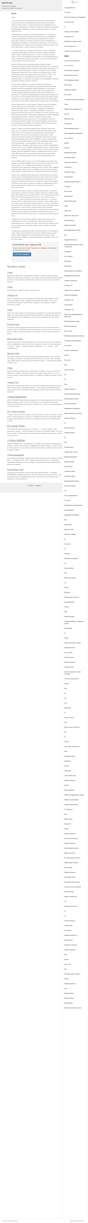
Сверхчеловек (68, 925)
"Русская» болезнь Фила (71, 678)
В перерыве (67, 251)
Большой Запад (68, 447)
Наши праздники (69, 790)
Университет (68, 167)
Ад (65, 582)
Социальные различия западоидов (74, 99)
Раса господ (67, 94)
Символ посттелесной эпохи (72, 51)
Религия (66, 148)
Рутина (66, 607)
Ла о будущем (68, 809)
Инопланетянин (69, 510)
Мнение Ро (67, 824)
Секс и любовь (68, 138)
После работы (68, 256)
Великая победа (69, 998)
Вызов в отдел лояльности (72, 727)
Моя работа (67, 261)
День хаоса (67, 964)
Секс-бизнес (68, 345)
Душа (9, 272)
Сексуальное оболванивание (72, 340)
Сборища (67, 553)
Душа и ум (12, 295)
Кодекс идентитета (69, 853)
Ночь (65, 751)
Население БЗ (68, 466)
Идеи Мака (67, 707)
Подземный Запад (69, 756)
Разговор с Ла (68, 285)
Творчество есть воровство (72, 290)
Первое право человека (71, 862)
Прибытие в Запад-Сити (71, 215)
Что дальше (67, 930)
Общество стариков (70, 534)
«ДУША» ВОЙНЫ (16, 440)
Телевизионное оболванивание (73, 505)
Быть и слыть (68, 331)
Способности (68, 123)
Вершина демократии (70, 457)
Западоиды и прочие (70, 89)
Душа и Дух (13, 382)
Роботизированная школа (71, 128)
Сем (65, 703)
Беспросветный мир (70, 403)
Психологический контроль (72, 394)
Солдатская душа (15, 469)
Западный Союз (69, 36)
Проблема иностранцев (71, 558)
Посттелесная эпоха (70, 46)
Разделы (38, 485)
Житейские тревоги (70, 578)
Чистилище (67, 770)
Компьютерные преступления (73, 413)
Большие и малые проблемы (72, 887)
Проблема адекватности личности (74, 336)
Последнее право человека (72, 858)
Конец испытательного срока (72, 1008)
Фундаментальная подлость (72, 181)
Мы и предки (68, 867)
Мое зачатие (68, 85)
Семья (66, 104)
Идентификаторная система (72, 230)
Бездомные (67, 761)
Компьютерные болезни (71, 398)
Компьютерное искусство (71, 597)
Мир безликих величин (71, 75)
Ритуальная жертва (69, 486)
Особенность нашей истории (72, 41)
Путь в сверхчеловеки (70, 495)
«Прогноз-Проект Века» (71, 804)
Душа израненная (15, 455)
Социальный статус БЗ (71, 452)
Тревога (66, 683)
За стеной (67, 500)
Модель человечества (70, 896)
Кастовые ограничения (71, 350)
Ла (65, 423)
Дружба (66, 143)
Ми (65, 732)
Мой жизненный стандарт (71, 321)
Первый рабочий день (70, 239)
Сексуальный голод (70, 775)
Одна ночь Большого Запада (72, 643)
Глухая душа (13, 324)
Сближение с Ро (69, 309)
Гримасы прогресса (70, 389)
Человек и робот (69, 657)
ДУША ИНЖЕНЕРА (16, 397)
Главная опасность (69, 920)
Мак (65, 611)
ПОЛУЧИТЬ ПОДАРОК (22, 254)
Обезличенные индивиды (71, 70)
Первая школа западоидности (73, 109)
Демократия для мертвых (71, 515)
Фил (65, 365)
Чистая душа (13, 353)
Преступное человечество (71, 746)
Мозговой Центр (69, 220)
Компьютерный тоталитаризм (73, 271)
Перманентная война (70, 152)
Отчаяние (67, 186)
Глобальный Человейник (71, 31)
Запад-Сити (67, 210)
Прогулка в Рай (68, 529)
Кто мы (66, 355)
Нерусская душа (15, 339)
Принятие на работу (70, 225)
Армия (66, 638)
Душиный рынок (69, 602)
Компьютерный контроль (71, 481)
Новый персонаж (69, 616)
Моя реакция (68, 628)
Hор (65, 969)
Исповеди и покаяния (70, 945)
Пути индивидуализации (71, 80)
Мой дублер (67, 266)
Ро (65, 379)
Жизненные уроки (69, 157)
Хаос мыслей (68, 652)
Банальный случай (69, 877)
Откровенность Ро (69, 647)
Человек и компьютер (70, 280)
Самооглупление (69, 369)
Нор (65, 384)
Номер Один (68, 524)
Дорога (66, 587)
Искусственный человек (71, 848)
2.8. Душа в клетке (16, 411)
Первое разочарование (70, 295)
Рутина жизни (68, 304)
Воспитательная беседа (71, 838)
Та (65, 633)
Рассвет (66, 766)
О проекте (31, 485)
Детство (66, 114)
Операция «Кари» (69, 432)
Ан (65, 901)
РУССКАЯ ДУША (16, 426)
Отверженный (68, 177)
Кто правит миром (69, 476)
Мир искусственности (70, 162)
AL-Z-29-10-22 (68, 65)
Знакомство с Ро (69, 300)
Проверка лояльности (70, 935)
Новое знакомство (69, 428)
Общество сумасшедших (71, 799)
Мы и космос (68, 191)
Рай (65, 519)
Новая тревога (68, 940)
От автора (67, 12)
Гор (65, 698)
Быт (65, 235)
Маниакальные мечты (70, 906)
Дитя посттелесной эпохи (71, 60)
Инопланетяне (68, 196)
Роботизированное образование (73, 133)
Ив (65, 374)
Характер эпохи (69, 667)
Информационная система (72, 275)
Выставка (67, 592)
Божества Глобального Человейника (74, 17)
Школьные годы (69, 119)
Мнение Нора (68, 819)
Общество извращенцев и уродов (74, 795)
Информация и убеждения (72, 408)
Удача (66, 206)
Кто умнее (67, 360)
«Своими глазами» (69, 471)
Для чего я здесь (69, 717)
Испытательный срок (70, 326)
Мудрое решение (69, 461)
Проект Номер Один (70, 201)
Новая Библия (68, 1003)
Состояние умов (69, 22)
